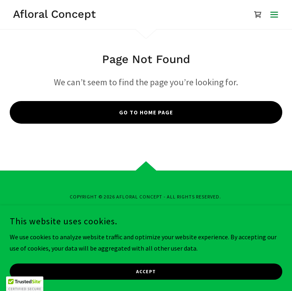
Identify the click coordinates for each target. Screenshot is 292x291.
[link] (53, 15)
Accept (146, 272)
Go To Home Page (146, 112)
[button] (274, 14)
